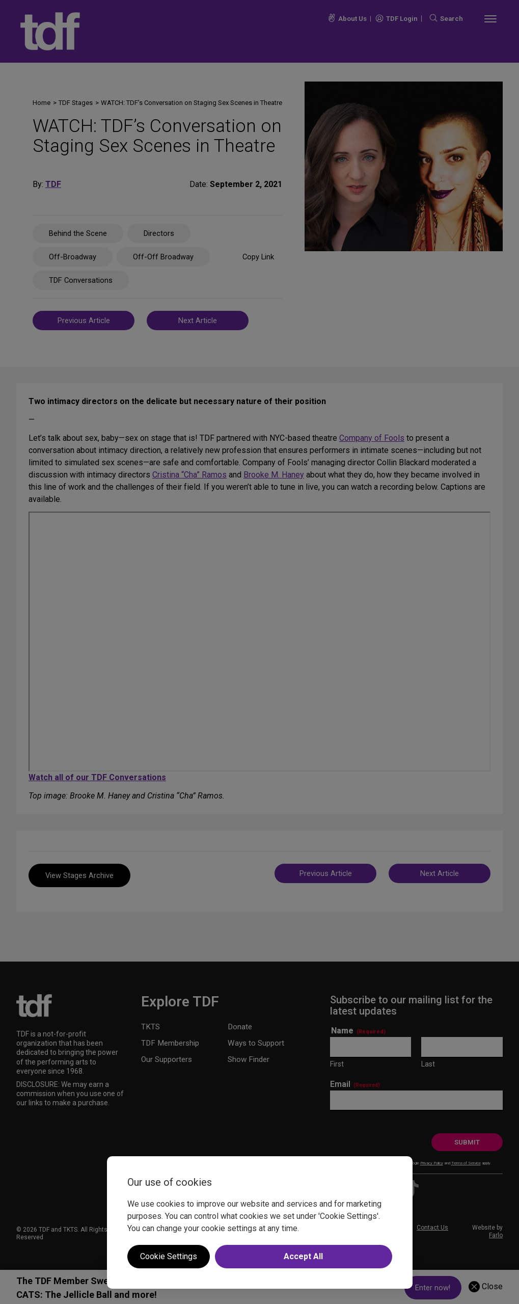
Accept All (303, 1256)
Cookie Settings (168, 1256)
